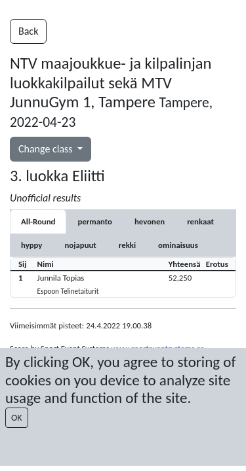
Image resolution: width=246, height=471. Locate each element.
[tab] (94, 221)
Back (28, 31)
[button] (123, 283)
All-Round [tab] (38, 221)
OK (16, 417)
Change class (46, 149)
